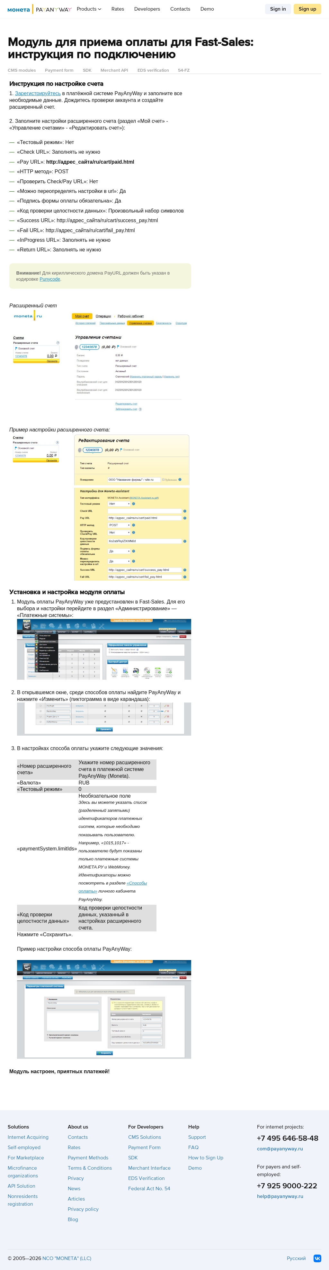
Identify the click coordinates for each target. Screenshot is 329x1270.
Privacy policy (83, 1209)
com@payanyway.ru (280, 1149)
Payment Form (144, 1147)
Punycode (50, 279)
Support (197, 1137)
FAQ (193, 1147)
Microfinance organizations (23, 1172)
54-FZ (184, 70)
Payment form (59, 70)
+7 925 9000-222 (287, 1186)
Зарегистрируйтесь (38, 93)
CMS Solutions (144, 1137)
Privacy (76, 1178)
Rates (117, 9)
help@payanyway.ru (280, 1196)
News (74, 1188)
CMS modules (22, 70)
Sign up (307, 9)
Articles (76, 1199)
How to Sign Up (205, 1158)
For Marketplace (26, 1158)
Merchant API (114, 70)
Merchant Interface (149, 1168)
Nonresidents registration (23, 1200)
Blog (73, 1219)
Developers (147, 9)
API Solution (21, 1186)
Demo (207, 9)
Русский (296, 1258)
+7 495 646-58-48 (287, 1138)
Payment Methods (88, 1158)
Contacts (180, 9)
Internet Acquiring (28, 1137)
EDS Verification (146, 1178)
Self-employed (24, 1147)
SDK (87, 70)
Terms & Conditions (90, 1168)
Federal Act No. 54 (149, 1188)
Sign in (278, 9)
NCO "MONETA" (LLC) (66, 1258)
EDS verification (153, 70)
